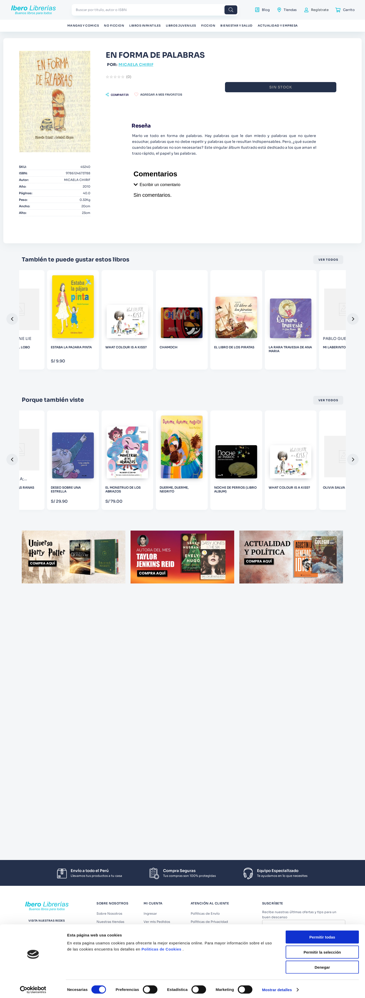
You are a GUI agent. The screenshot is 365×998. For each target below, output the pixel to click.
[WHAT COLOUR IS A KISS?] (248, 368)
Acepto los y (304, 940)
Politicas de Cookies (161, 657)
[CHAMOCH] (313, 368)
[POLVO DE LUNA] (51, 368)
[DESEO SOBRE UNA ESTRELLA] (182, 525)
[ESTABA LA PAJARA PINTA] (182, 368)
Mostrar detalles (277, 698)
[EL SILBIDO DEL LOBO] (117, 368)
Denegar (322, 675)
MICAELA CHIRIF (196, 64)
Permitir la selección (322, 660)
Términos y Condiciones (306, 938)
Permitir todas (322, 645)
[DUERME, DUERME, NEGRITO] (313, 525)
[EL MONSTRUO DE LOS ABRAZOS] (248, 525)
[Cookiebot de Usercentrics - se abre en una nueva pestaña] (33, 698)
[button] (177, 95)
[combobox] (155, 10)
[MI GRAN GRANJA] (51, 525)
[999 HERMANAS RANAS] (117, 525)
